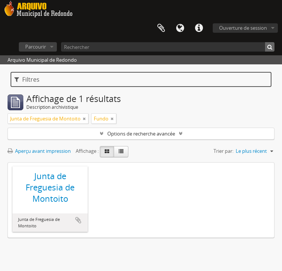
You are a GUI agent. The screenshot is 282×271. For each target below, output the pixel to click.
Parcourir (35, 46)
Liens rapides (198, 28)
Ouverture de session (243, 27)
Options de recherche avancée (141, 133)
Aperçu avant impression (39, 151)
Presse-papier (161, 28)
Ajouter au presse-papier (78, 220)
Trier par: (223, 151)
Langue (180, 28)
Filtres (27, 79)
